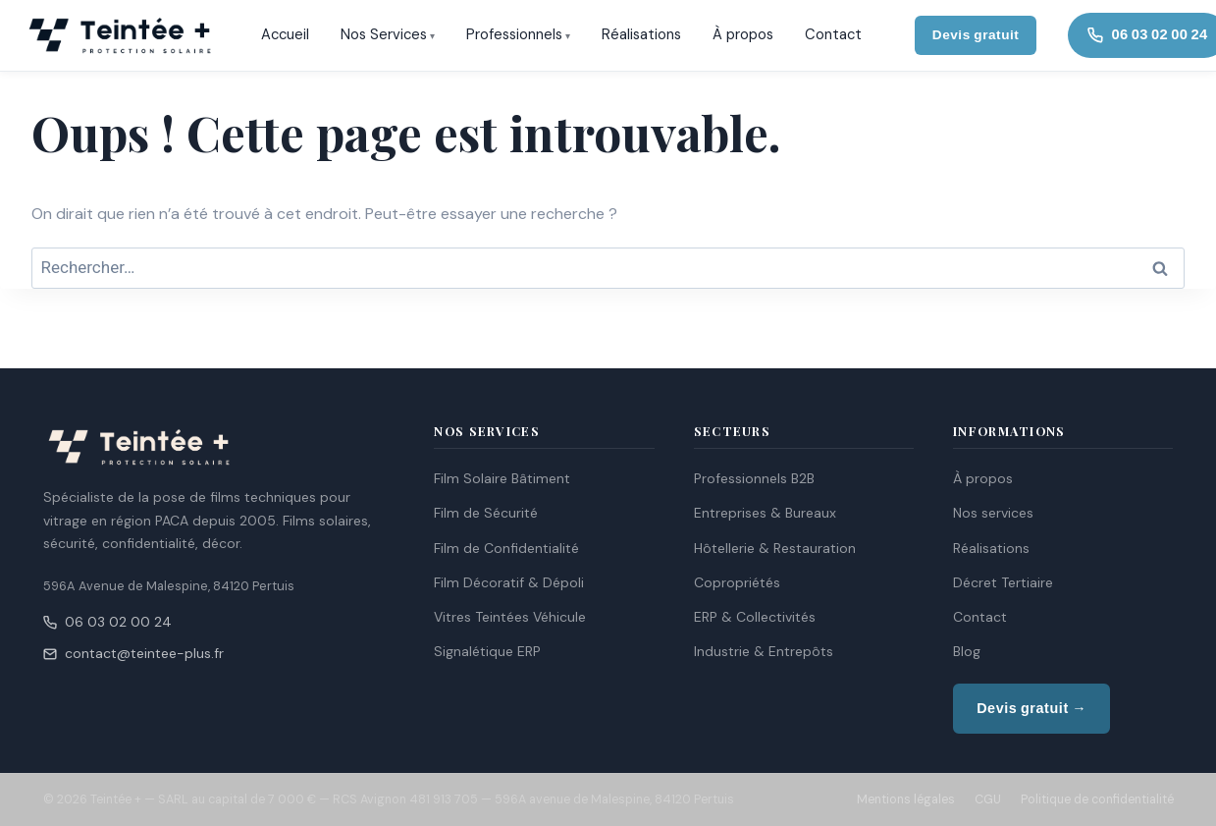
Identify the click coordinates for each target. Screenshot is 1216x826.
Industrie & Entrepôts (763, 651)
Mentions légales (906, 799)
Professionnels (514, 34)
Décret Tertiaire (1003, 582)
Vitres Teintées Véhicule (510, 617)
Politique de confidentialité (1097, 799)
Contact (833, 34)
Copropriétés (737, 582)
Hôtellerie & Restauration (775, 548)
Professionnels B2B (754, 478)
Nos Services (384, 34)
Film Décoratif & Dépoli (509, 582)
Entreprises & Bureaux (765, 513)
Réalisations (641, 34)
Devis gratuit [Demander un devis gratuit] (976, 35)
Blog (966, 651)
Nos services (993, 513)
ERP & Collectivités (755, 617)
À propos (743, 34)
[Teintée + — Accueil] (120, 35)
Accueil (285, 34)
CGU (988, 799)
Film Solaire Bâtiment (502, 478)
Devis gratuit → (1031, 708)
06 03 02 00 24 (107, 622)
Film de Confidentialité (506, 548)
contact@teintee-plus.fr (133, 653)
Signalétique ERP (487, 651)
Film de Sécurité (486, 513)
